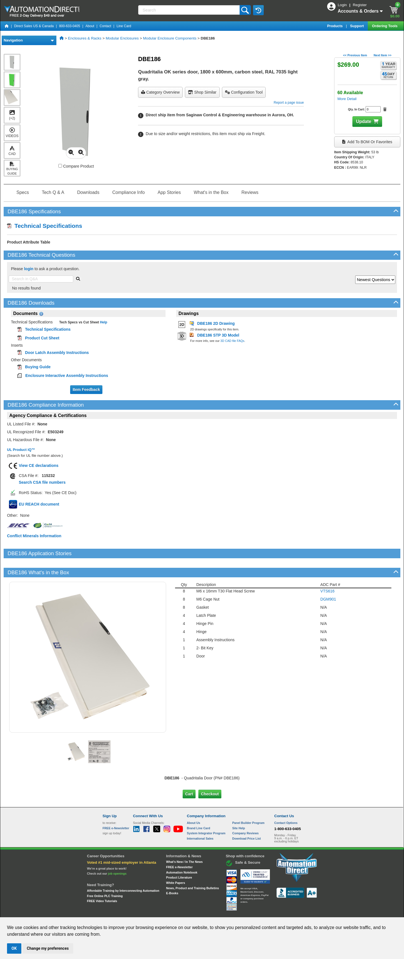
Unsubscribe (172, 912)
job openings (117, 854)
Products (335, 26)
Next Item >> (382, 55)
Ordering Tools (385, 26)
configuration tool (244, 92)
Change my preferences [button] (48, 948)
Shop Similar (202, 92)
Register (360, 5)
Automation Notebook (181, 853)
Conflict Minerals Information (34, 536)
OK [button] (14, 948)
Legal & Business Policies (234, 912)
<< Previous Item (355, 55)
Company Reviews (245, 814)
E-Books (172, 874)
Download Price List (246, 819)
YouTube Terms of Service (274, 912)
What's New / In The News (184, 842)
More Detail (347, 99)
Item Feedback (86, 389)
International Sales (200, 819)
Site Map (114, 912)
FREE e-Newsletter (179, 848)
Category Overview (160, 92)
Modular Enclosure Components (169, 38)
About (90, 26)
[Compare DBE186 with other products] (60, 166)
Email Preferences (198, 912)
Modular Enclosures (122, 38)
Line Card (123, 26)
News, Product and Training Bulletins (192, 869)
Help (103, 322)
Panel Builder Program (248, 803)
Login (343, 5)
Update (363, 121)
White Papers (175, 863)
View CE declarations (38, 465)
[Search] (189, 10)
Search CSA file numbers (42, 482)
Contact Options (286, 803)
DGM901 (328, 580)
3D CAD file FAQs (232, 340)
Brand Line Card (198, 808)
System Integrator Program (206, 814)
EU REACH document (39, 504)
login (28, 269)
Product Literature (179, 858)
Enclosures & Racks (84, 38)
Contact (105, 26)
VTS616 (327, 572)
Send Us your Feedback (142, 912)
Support (357, 26)
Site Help (238, 808)
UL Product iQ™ (21, 450)
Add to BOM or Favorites (367, 142)
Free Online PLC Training (105, 876)
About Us (193, 803)
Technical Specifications (44, 226)
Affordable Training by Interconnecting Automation (123, 871)
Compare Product (76, 166)
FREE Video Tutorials (102, 882)
